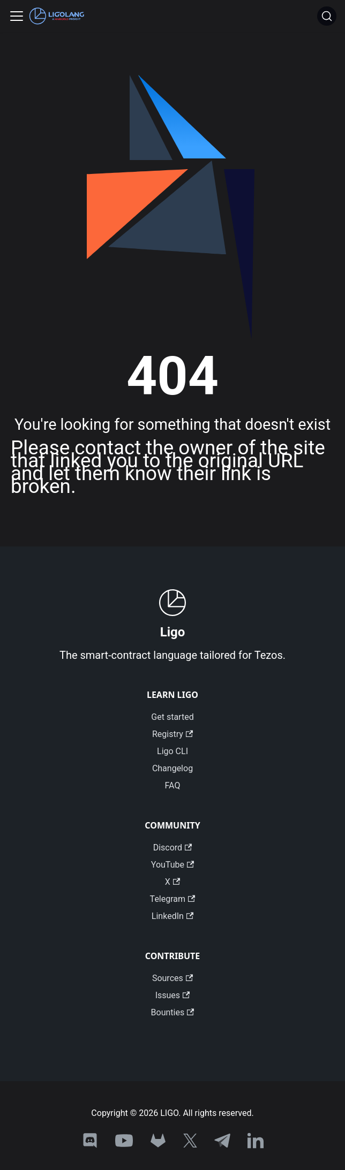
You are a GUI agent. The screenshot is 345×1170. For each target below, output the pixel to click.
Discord (172, 847)
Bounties (172, 1012)
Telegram (173, 899)
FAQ (173, 785)
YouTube (172, 865)
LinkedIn (172, 916)
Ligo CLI (172, 751)
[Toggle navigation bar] (17, 16)
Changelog (172, 768)
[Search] (326, 16)
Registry (172, 734)
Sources (172, 978)
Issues (172, 995)
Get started (172, 717)
